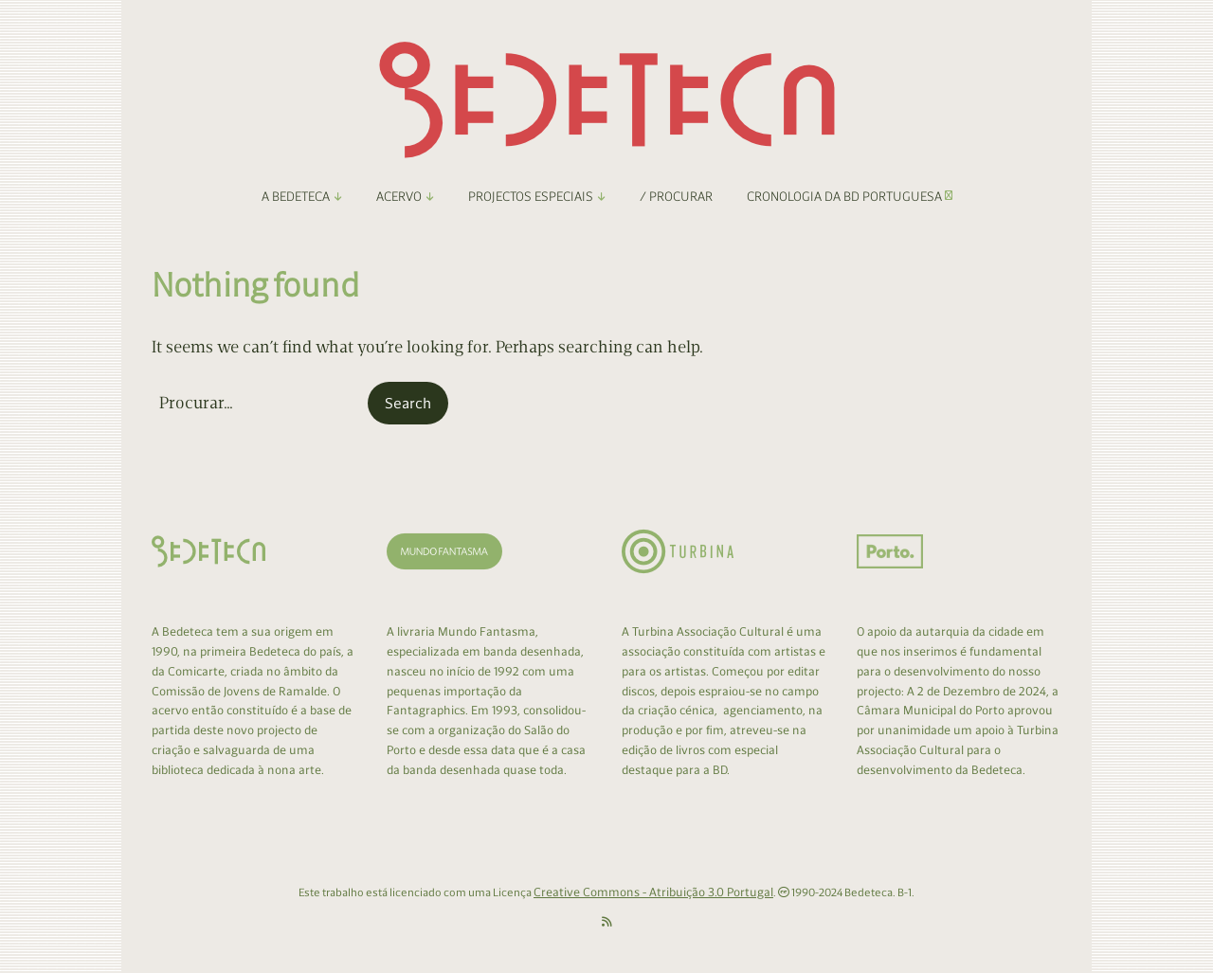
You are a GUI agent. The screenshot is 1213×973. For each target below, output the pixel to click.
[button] (408, 403)
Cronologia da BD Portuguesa (849, 197)
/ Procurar (676, 197)
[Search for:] (258, 403)
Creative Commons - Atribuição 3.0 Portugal (653, 892)
